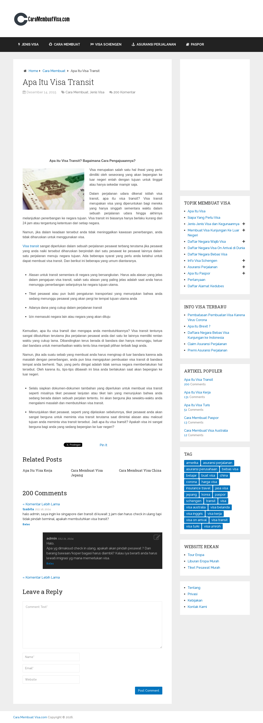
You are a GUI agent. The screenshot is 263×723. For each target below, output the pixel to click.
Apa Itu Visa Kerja (37, 470)
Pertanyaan (196, 280)
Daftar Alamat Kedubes (206, 286)
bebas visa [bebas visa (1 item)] (230, 469)
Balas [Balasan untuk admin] (50, 563)
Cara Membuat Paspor (201, 418)
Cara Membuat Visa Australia (206, 430)
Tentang (194, 588)
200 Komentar (124, 92)
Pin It (103, 445)
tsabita (28, 509)
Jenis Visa (28, 44)
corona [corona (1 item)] (191, 482)
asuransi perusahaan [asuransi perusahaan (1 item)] (201, 469)
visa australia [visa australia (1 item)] (196, 507)
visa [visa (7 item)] (223, 501)
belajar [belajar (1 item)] (191, 475)
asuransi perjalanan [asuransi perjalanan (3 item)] (217, 463)
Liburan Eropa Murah (203, 561)
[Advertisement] (92, 127)
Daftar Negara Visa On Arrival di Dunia (216, 248)
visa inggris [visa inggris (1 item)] (194, 514)
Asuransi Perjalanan (154, 44)
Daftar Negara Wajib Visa (207, 242)
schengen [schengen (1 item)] (193, 501)
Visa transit (31, 246)
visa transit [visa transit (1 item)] (219, 520)
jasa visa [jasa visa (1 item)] (221, 488)
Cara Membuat (64, 44)
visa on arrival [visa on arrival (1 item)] (196, 520)
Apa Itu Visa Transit (198, 380)
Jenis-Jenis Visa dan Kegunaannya (213, 224)
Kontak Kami (197, 607)
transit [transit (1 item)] (211, 501)
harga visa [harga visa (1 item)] (209, 482)
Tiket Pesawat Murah (204, 568)
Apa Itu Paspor (199, 273)
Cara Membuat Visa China (140, 470)
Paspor (195, 44)
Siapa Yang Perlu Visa (204, 218)
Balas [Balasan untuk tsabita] (26, 524)
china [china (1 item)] (224, 475)
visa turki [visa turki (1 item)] (192, 526)
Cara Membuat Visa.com (30, 717)
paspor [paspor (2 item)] (220, 494)
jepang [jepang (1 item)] (191, 494)
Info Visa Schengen (202, 261)
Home (33, 71)
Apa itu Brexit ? (199, 326)
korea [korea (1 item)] (206, 494)
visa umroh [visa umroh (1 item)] (212, 526)
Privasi (192, 594)
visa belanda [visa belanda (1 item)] (220, 507)
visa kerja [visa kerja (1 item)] (215, 514)
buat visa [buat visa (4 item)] (208, 475)
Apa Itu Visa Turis (197, 405)
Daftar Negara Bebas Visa (207, 254)
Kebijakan (195, 600)
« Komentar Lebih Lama (41, 504)
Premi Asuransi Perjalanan (207, 350)
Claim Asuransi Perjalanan (207, 344)
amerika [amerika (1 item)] (192, 463)
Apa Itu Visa (196, 211)
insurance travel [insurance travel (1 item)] (198, 488)
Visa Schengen (105, 44)
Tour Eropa (196, 555)
